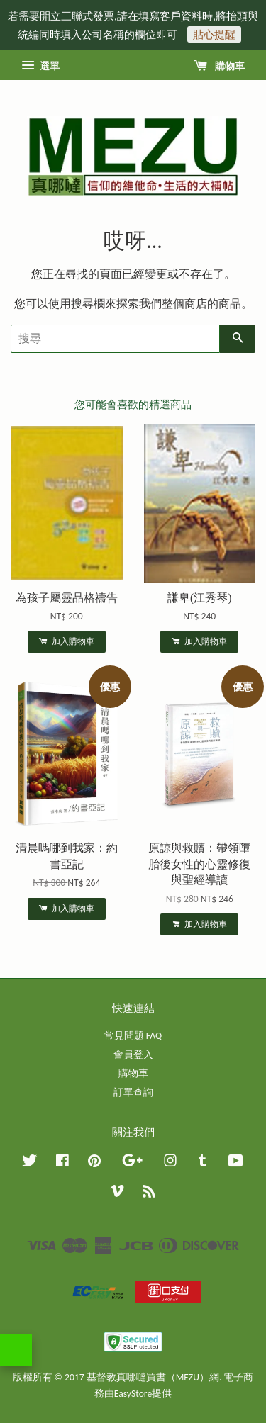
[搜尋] (115, 339)
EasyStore (133, 1394)
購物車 (219, 65)
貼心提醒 (214, 34)
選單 (40, 65)
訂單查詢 (133, 1092)
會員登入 (133, 1055)
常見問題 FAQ (133, 1036)
